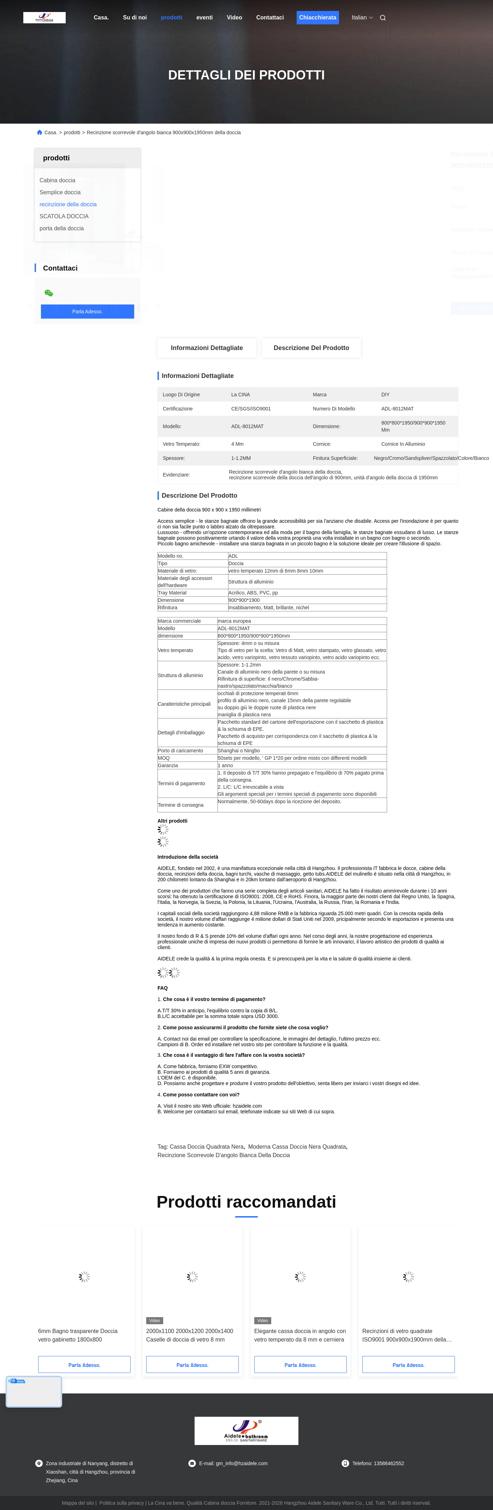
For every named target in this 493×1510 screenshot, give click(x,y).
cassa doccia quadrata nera (207, 1147)
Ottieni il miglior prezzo (346, 308)
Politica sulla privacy (122, 1503)
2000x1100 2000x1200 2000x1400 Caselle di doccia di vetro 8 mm (189, 1335)
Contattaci (270, 17)
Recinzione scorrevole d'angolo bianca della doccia (224, 1155)
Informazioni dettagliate (207, 347)
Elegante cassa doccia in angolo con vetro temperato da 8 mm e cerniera (300, 1335)
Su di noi (135, 17)
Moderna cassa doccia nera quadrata (297, 1147)
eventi (204, 17)
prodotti (171, 17)
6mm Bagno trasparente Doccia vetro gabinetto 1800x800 (78, 1335)
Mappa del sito (78, 1503)
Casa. (101, 17)
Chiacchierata (317, 17)
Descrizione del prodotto (311, 347)
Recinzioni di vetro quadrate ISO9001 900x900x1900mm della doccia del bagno (404, 1336)
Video (234, 17)
